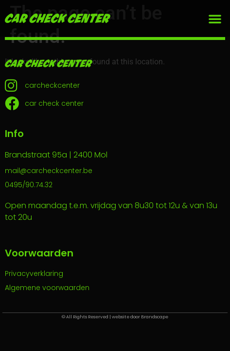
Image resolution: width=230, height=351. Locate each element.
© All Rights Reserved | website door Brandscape (115, 317)
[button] (215, 18)
